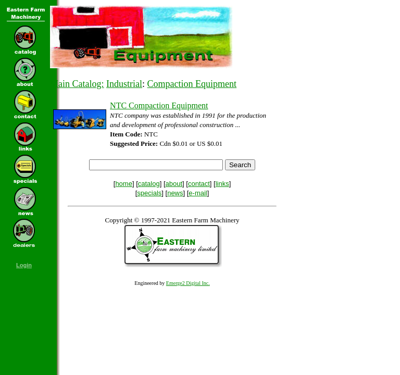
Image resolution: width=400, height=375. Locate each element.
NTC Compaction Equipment (159, 105)
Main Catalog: (77, 84)
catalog (149, 184)
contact (199, 184)
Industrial (124, 84)
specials (149, 193)
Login (24, 265)
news (175, 193)
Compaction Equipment (191, 84)
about (174, 184)
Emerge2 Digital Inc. (188, 283)
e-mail (198, 193)
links (222, 184)
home (123, 184)
